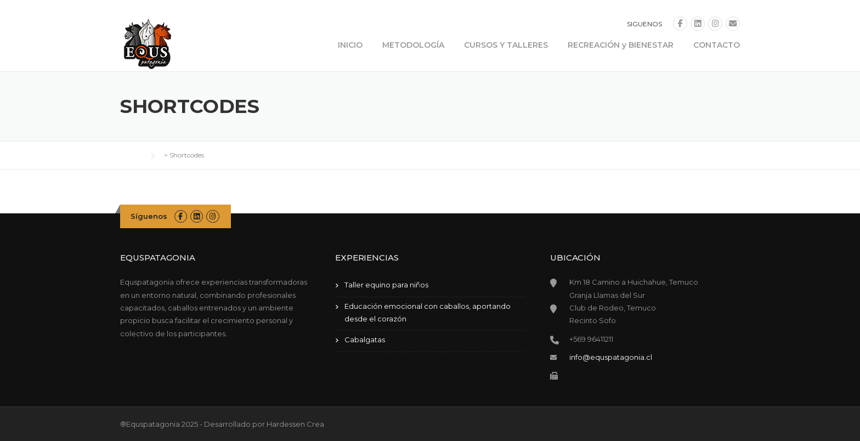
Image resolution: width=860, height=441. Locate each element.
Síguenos (149, 216)
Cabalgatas (364, 339)
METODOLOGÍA (413, 45)
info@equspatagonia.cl (610, 357)
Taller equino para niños (386, 284)
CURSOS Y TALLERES (506, 45)
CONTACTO (716, 45)
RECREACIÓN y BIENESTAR (621, 45)
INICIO (350, 45)
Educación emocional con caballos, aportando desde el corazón (427, 312)
